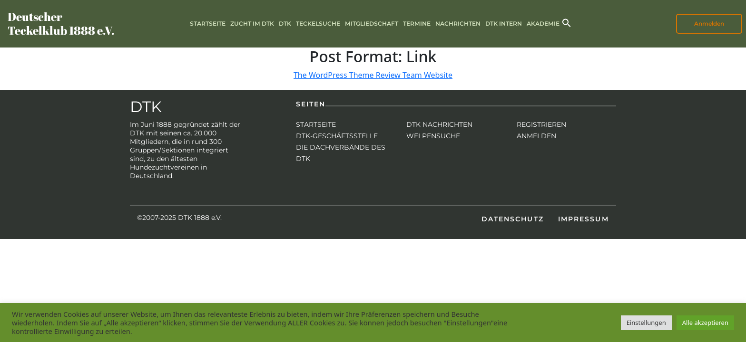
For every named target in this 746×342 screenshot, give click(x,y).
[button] (566, 22)
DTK (285, 23)
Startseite (208, 23)
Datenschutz (512, 219)
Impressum (583, 219)
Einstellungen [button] (646, 322)
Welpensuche (433, 136)
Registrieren (541, 124)
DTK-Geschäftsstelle (337, 136)
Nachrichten (458, 23)
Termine (417, 23)
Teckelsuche (318, 23)
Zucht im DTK (252, 23)
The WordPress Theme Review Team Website (373, 75)
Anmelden (709, 23)
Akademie (543, 23)
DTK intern (503, 23)
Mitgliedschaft (371, 23)
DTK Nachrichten (439, 124)
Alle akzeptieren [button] (705, 322)
